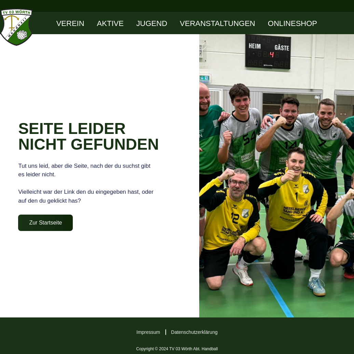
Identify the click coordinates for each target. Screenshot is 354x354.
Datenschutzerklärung (194, 332)
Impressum (148, 332)
